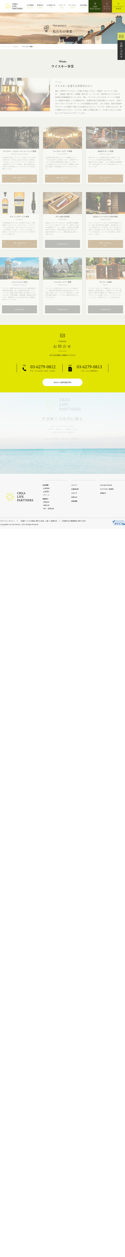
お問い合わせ (121, 50)
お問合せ (103, 493)
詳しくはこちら (19, 181)
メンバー (74, 485)
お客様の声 (51, 6)
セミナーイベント (106, 7)
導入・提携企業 (48, 508)
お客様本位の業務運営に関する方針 (74, 521)
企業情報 (46, 488)
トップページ (5, 46)
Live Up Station (106, 485)
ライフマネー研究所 (118, 7)
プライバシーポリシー (7, 521)
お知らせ (74, 497)
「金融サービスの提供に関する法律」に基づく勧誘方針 (38, 521)
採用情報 (83, 6)
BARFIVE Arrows (95, 7)
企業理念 (46, 491)
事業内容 (46, 505)
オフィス (46, 495)
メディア (61, 6)
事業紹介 (40, 6)
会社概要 (30, 6)
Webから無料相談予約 (62, 382)
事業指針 (46, 502)
